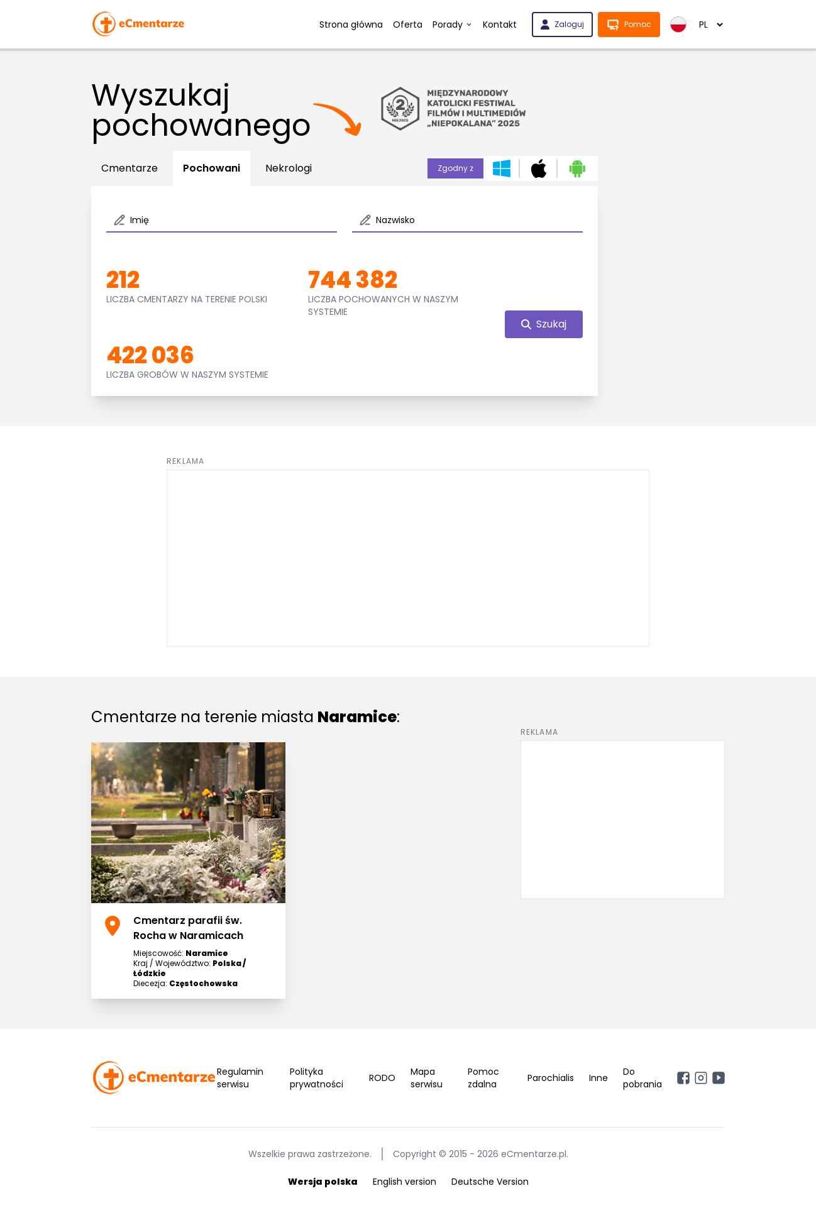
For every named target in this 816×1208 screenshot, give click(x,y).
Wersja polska (323, 1181)
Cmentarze (129, 168)
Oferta (407, 24)
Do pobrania (642, 1077)
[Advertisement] (408, 558)
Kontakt (500, 24)
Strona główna (351, 24)
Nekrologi (288, 168)
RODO (382, 1078)
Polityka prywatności (316, 1077)
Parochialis (550, 1078)
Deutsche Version (490, 1181)
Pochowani (211, 168)
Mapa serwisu (427, 1077)
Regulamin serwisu (240, 1077)
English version (404, 1181)
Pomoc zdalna (483, 1077)
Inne (598, 1078)
